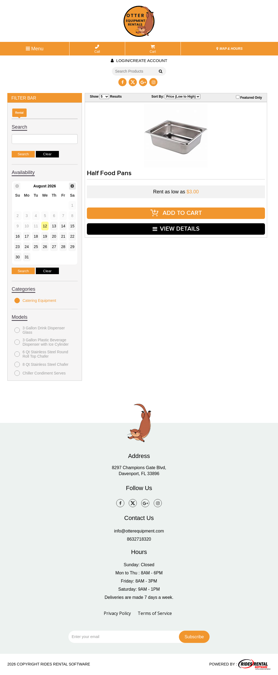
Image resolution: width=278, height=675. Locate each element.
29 (72, 246)
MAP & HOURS (229, 49)
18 (36, 236)
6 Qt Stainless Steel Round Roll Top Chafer (41, 354)
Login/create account (139, 60)
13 (54, 226)
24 (27, 246)
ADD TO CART (176, 212)
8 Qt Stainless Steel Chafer (41, 364)
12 (45, 226)
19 (45, 236)
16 (17, 236)
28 (63, 246)
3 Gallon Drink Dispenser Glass (39, 330)
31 (27, 257)
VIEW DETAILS (176, 226)
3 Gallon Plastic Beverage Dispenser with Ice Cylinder (41, 342)
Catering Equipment (35, 300)
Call (97, 49)
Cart (153, 49)
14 (63, 226)
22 (72, 236)
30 (17, 257)
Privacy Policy (117, 613)
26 (45, 246)
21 (63, 236)
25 (36, 246)
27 (54, 246)
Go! (160, 71)
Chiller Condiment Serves (40, 373)
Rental (19, 112)
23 (17, 246)
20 (54, 236)
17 (27, 236)
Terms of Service (155, 613)
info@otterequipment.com (139, 531)
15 (72, 226)
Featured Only (249, 97)
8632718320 (139, 539)
